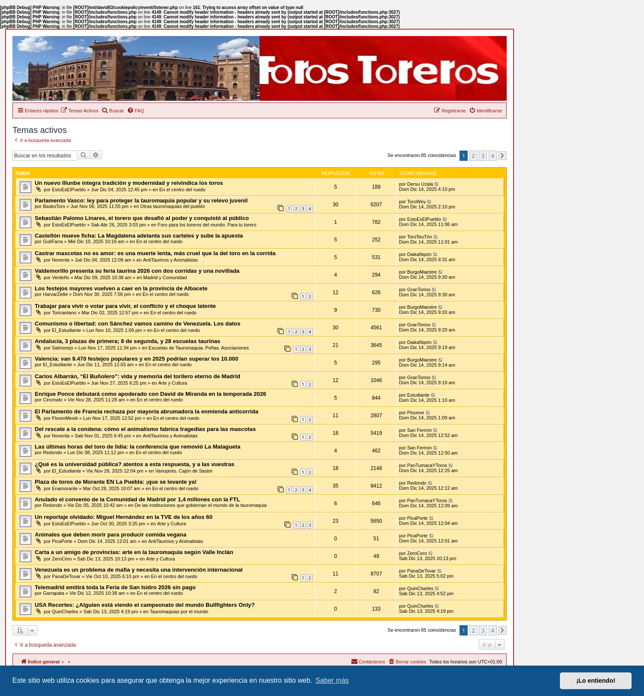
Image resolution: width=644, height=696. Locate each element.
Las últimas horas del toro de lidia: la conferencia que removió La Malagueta (137, 446)
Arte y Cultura (172, 383)
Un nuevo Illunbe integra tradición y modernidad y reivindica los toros (129, 183)
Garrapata (53, 593)
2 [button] (473, 156)
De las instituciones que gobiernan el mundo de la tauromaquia (201, 505)
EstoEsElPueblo (69, 189)
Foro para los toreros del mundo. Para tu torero (206, 224)
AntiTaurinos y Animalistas (170, 259)
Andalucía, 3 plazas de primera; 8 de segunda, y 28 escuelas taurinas (127, 341)
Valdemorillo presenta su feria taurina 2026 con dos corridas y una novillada (137, 271)
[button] (502, 155)
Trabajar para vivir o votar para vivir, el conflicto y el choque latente (125, 306)
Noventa (61, 259)
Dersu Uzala (420, 184)
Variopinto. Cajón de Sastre (184, 470)
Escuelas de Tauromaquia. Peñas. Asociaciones (198, 347)
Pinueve (415, 412)
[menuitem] (79, 110)
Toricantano (64, 312)
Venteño (60, 277)
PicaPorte (417, 518)
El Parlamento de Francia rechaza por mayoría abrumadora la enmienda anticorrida (146, 411)
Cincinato (53, 399)
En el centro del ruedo (182, 189)
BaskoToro (54, 206)
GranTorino (418, 289)
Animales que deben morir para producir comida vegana (110, 534)
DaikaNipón (419, 254)
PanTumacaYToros (427, 465)
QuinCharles (420, 588)
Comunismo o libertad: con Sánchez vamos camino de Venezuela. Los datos (137, 323)
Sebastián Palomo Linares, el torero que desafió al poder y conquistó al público (142, 218)
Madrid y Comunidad (165, 277)
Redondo (52, 452)
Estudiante (418, 395)
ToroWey (416, 201)
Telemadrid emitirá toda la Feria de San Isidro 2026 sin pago (115, 587)
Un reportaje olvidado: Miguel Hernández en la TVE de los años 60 (123, 517)
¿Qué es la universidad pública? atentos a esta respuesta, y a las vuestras (134, 464)
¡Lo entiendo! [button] (595, 680)
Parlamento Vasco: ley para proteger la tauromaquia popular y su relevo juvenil (141, 200)
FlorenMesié (65, 418)
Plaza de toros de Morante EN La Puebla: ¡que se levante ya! (116, 482)
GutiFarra (53, 241)
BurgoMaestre (422, 271)
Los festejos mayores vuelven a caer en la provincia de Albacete (121, 288)
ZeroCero (62, 558)
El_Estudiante (66, 330)
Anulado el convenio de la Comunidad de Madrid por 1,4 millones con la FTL (137, 499)
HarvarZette (55, 294)
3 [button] (482, 156)
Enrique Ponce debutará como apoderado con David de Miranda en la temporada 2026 (150, 394)
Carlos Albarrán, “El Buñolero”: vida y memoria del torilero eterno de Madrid (137, 376)
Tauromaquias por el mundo (179, 611)
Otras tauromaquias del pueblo (172, 206)
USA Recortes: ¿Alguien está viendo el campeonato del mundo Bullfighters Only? (144, 605)
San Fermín (419, 430)
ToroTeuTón (419, 236)
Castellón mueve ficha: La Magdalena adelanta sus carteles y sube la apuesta (139, 235)
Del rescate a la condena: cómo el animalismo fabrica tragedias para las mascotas (145, 429)
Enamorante (65, 488)
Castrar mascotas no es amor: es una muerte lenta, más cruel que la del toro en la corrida (155, 253)
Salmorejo (62, 347)
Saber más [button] (332, 680)
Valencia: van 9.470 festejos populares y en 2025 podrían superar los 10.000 (136, 359)
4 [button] (492, 156)
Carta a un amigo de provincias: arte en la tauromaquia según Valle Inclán (134, 552)
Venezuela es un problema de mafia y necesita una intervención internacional (138, 569)
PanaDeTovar (66, 576)
